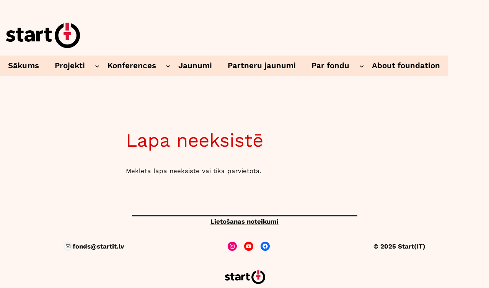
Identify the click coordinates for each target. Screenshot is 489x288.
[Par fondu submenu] (361, 65)
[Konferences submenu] (168, 65)
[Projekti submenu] (97, 65)
